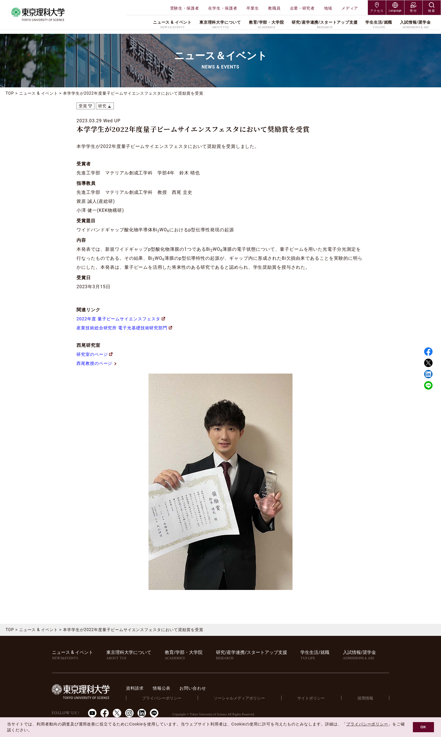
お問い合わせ (208, 688)
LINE (428, 385)
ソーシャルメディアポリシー (248, 698)
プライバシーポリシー (173, 698)
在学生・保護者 (222, 8)
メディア (349, 8)
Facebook (428, 351)
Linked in (428, 374)
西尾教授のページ (98, 363)
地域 (328, 8)
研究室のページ (95, 354)
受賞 (83, 106)
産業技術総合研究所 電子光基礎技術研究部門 (127, 327)
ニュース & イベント (38, 93)
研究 (102, 106)
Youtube (92, 713)
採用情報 (367, 698)
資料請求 (147, 688)
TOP (10, 93)
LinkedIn (142, 713)
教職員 (274, 8)
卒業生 (252, 8)
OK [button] (423, 727)
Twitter (428, 363)
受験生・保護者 (184, 8)
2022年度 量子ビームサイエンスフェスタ (123, 318)
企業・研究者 (302, 8)
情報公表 (175, 688)
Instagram (129, 713)
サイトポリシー (317, 698)
